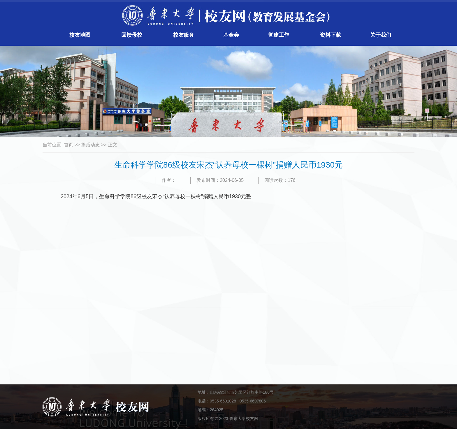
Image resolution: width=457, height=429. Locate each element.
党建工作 (278, 35)
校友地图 (79, 35)
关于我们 (380, 35)
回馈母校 (131, 35)
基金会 (231, 35)
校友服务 (183, 35)
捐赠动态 (90, 144)
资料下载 (330, 35)
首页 (68, 144)
